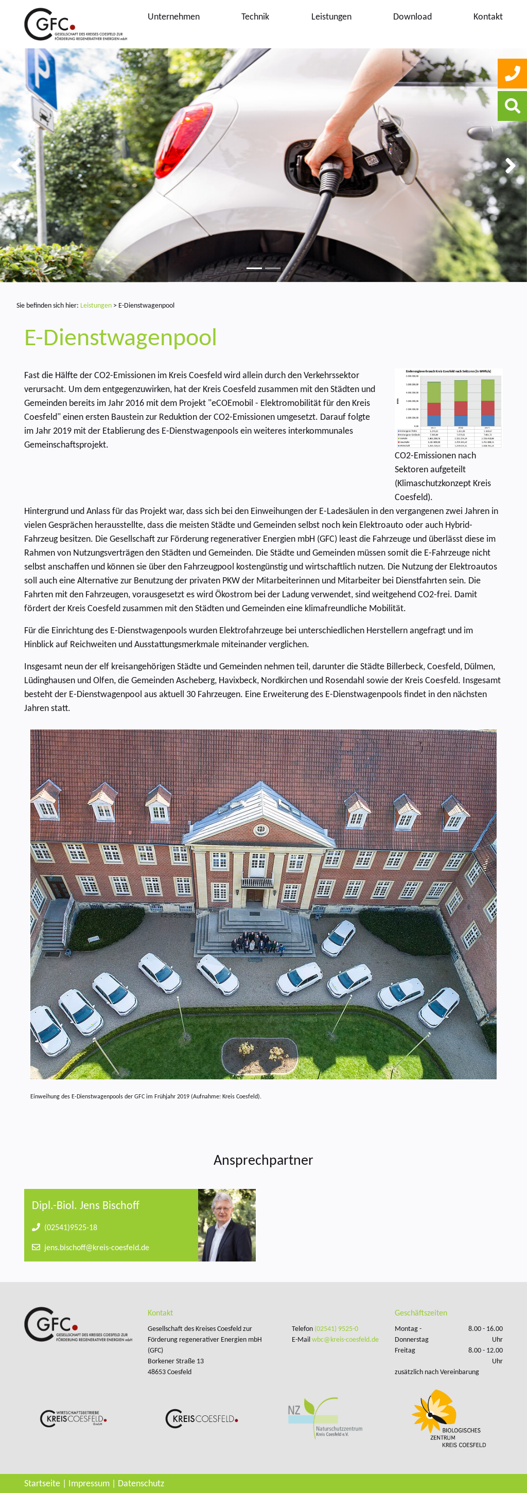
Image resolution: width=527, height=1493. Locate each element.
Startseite (42, 1483)
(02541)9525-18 (64, 1227)
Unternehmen (174, 16)
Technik (255, 16)
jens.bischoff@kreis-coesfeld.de (90, 1247)
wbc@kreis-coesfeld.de (345, 1339)
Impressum (89, 1483)
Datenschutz (141, 1483)
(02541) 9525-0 (336, 1328)
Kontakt (488, 16)
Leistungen (331, 16)
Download (412, 16)
